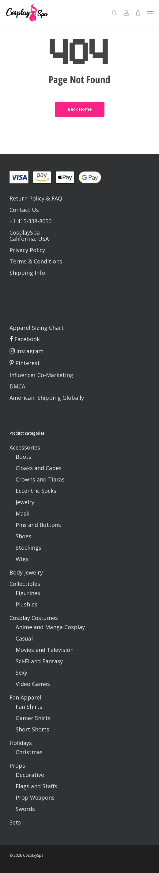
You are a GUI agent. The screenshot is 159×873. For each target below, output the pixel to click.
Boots (23, 456)
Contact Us (24, 209)
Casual (24, 638)
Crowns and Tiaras (40, 479)
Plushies (26, 604)
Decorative (30, 774)
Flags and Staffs (36, 786)
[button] (150, 13)
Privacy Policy (27, 250)
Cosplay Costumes (33, 618)
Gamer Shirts (33, 718)
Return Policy (26, 198)
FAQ (56, 198)
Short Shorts (32, 729)
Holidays (20, 742)
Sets (15, 822)
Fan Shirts (29, 706)
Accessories (24, 447)
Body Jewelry (26, 572)
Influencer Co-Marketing (41, 375)
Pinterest (24, 363)
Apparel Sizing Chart (36, 327)
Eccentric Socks (36, 490)
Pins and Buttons (38, 524)
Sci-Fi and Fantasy (39, 661)
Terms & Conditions (35, 261)
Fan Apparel (25, 697)
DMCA (17, 386)
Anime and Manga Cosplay (50, 627)
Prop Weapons (35, 797)
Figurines (28, 593)
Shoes (23, 536)
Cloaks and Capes (39, 468)
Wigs (22, 559)
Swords (25, 809)
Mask (22, 513)
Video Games (33, 684)
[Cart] (138, 13)
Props (17, 765)
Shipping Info (27, 272)
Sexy (21, 672)
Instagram (26, 351)
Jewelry (25, 502)
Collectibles (24, 583)
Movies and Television (45, 649)
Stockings (28, 547)
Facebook (24, 339)
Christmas (29, 752)
